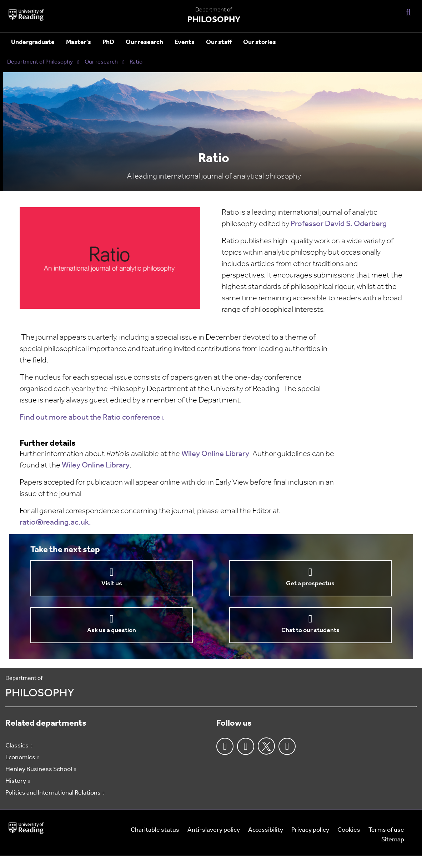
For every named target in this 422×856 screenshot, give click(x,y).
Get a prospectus (310, 583)
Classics (17, 745)
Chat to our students (310, 630)
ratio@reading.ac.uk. (55, 523)
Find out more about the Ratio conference (90, 418)
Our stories (259, 42)
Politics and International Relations (53, 793)
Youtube (287, 746)
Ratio (136, 62)
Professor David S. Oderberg (339, 224)
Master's (78, 42)
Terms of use (386, 830)
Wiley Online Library (215, 454)
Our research (144, 42)
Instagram (245, 746)
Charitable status (155, 830)
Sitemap (392, 839)
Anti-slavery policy (213, 830)
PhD (108, 42)
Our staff (219, 42)
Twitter (266, 746)
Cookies (348, 830)
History (15, 781)
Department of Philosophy (40, 62)
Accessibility (265, 830)
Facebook (224, 746)
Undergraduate (33, 42)
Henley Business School (38, 769)
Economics (20, 757)
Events (185, 42)
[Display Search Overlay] (408, 11)
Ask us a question (111, 630)
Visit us (111, 583)
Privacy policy (310, 830)
